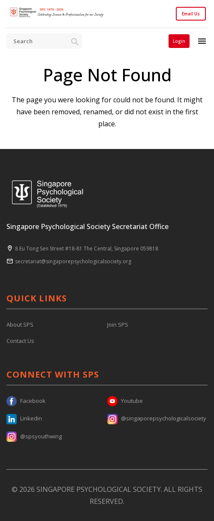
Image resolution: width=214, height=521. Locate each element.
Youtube (125, 401)
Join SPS (117, 324)
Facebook (25, 401)
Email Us (191, 14)
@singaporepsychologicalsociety (156, 418)
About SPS (19, 324)
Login (179, 41)
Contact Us (20, 341)
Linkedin (24, 418)
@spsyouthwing (34, 436)
